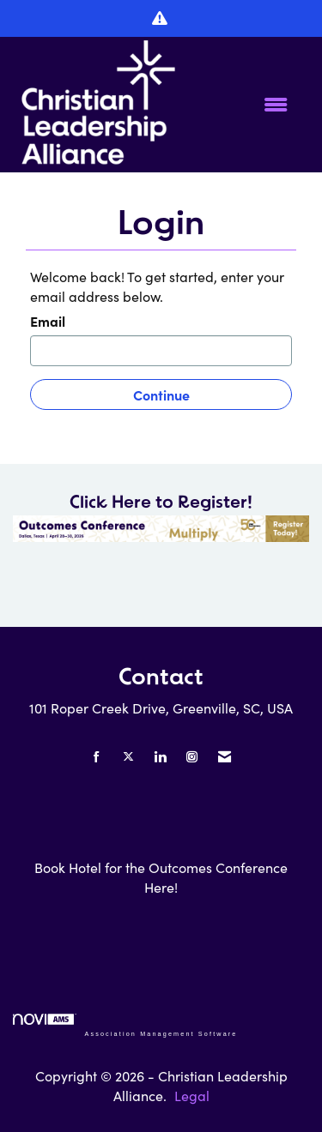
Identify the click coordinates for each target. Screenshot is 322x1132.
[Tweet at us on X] (128, 757)
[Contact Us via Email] (225, 757)
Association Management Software (125, 1025)
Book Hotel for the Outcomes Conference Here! (161, 877)
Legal (192, 1096)
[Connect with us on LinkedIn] (160, 757)
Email (47, 320)
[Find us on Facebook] (96, 757)
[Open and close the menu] (240, 105)
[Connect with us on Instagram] (192, 757)
